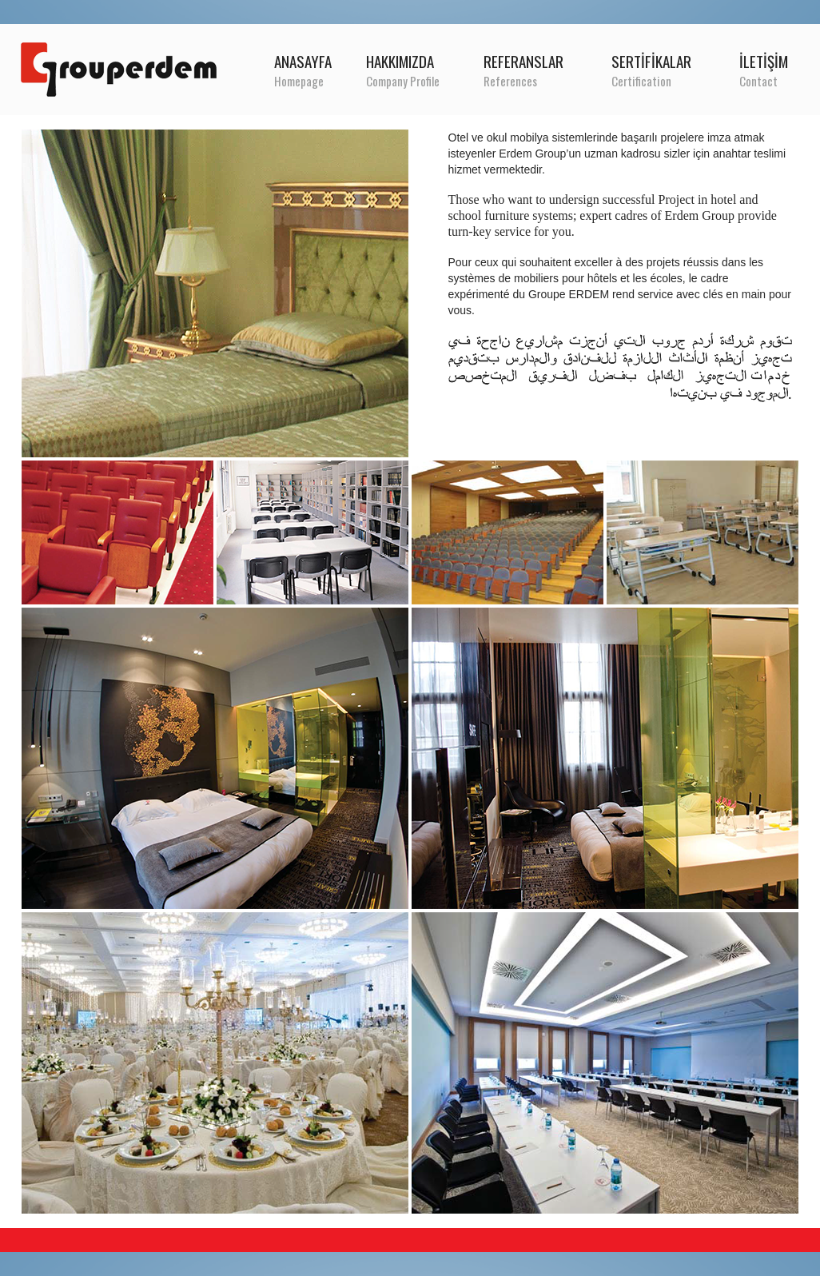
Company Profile (403, 81)
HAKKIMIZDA (400, 61)
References (510, 81)
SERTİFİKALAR (651, 61)
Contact (758, 81)
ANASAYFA (303, 61)
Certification (641, 81)
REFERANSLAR (523, 61)
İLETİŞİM (763, 61)
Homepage (299, 81)
